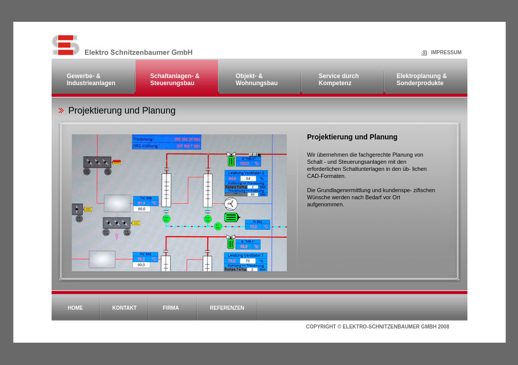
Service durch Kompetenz (339, 79)
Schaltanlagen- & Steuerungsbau (174, 79)
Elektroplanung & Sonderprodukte (422, 79)
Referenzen (227, 308)
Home (75, 308)
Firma (171, 308)
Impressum (434, 52)
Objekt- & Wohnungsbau (257, 79)
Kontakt (124, 308)
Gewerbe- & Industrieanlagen (91, 79)
